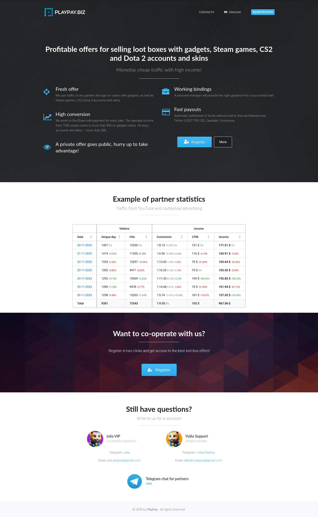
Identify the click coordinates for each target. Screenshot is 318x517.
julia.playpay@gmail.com (124, 460)
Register (194, 141)
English (232, 12)
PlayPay (152, 509)
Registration (263, 12)
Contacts (206, 12)
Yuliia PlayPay (205, 452)
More (223, 142)
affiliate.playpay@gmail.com (203, 460)
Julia (127, 452)
